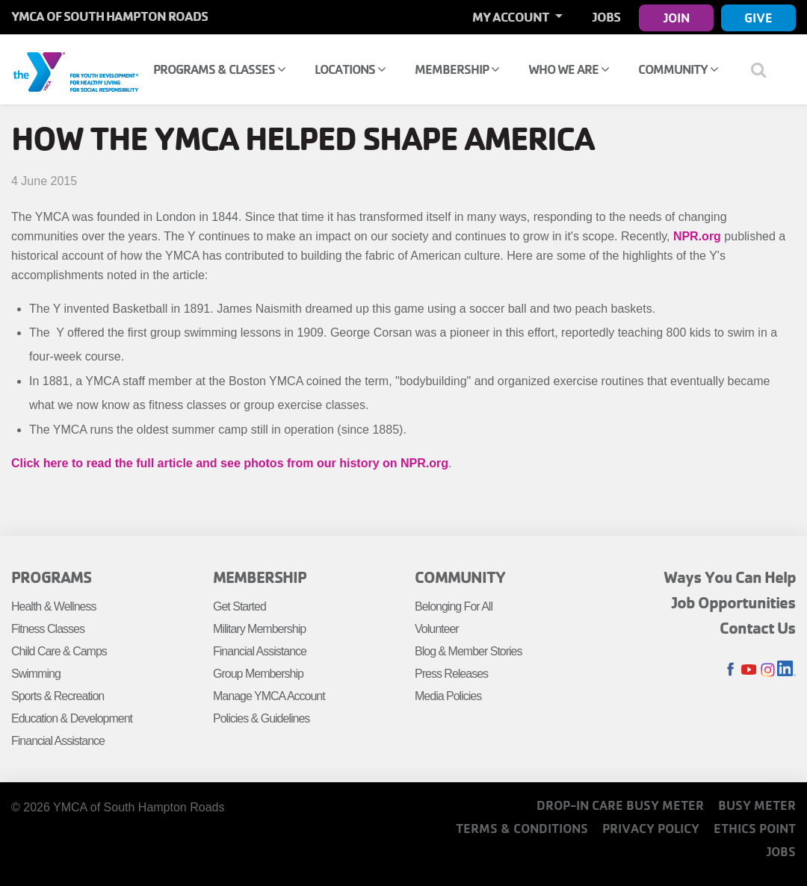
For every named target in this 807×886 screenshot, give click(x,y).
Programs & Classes (219, 69)
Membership (457, 69)
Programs (51, 577)
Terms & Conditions (522, 828)
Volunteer (437, 629)
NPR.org (697, 236)
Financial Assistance (58, 740)
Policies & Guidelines (261, 718)
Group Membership (258, 673)
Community (678, 69)
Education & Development (71, 718)
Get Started (239, 606)
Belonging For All (453, 606)
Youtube (749, 670)
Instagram (767, 670)
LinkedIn (786, 670)
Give (758, 17)
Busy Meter (757, 805)
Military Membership (259, 629)
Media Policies (448, 696)
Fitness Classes (47, 629)
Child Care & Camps (59, 651)
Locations (350, 69)
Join (677, 17)
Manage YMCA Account (269, 696)
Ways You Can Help (730, 577)
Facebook (730, 670)
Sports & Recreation (57, 696)
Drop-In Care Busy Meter (620, 805)
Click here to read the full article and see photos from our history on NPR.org (229, 463)
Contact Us (758, 627)
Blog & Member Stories (468, 651)
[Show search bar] (764, 69)
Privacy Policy (650, 828)
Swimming (36, 673)
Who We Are (568, 69)
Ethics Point (755, 828)
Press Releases (451, 673)
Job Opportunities (734, 602)
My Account (511, 16)
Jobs (606, 16)
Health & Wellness (53, 606)
